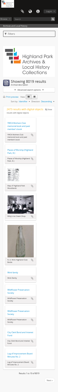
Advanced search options (29, 89)
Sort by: (14, 101)
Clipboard (22, 11)
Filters (10, 33)
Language (30, 11)
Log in (49, 11)
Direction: (35, 101)
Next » (50, 380)
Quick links (38, 11)
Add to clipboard (32, 134)
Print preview (10, 96)
